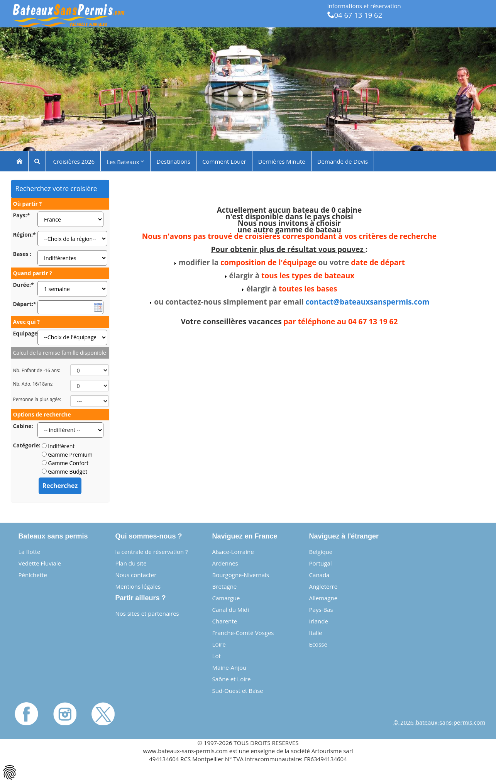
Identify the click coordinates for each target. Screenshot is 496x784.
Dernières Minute (281, 161)
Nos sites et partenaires (147, 613)
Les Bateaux (125, 161)
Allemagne (323, 598)
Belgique (321, 551)
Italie (315, 633)
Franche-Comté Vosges (243, 633)
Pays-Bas (321, 609)
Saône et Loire (231, 679)
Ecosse (318, 644)
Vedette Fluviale (40, 563)
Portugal (320, 563)
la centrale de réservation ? (151, 551)
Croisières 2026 (73, 161)
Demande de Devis (342, 161)
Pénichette (33, 575)
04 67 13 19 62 (355, 15)
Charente (224, 621)
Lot (216, 656)
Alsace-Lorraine (233, 551)
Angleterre (323, 586)
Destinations (173, 161)
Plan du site (131, 563)
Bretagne (224, 586)
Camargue (226, 598)
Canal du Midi (230, 609)
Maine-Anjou (229, 667)
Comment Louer (224, 161)
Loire (219, 644)
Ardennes (225, 563)
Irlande (318, 621)
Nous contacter (136, 575)
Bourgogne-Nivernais (240, 575)
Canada (319, 575)
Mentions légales (138, 586)
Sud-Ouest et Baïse (237, 690)
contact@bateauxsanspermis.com (367, 302)
